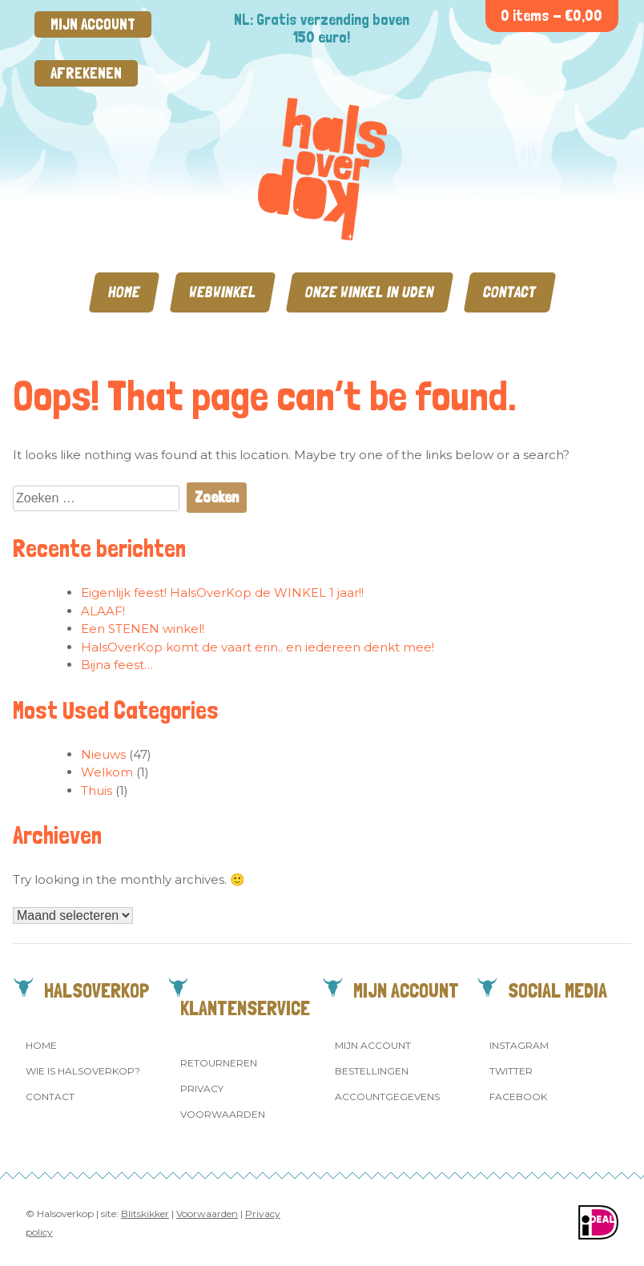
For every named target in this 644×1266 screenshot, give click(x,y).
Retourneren (218, 1063)
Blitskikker (145, 1214)
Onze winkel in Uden (370, 292)
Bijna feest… (117, 664)
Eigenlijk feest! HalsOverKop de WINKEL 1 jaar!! (222, 592)
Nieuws (103, 754)
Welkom (107, 772)
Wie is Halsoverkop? (83, 1071)
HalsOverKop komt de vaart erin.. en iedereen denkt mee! (257, 647)
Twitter (511, 1071)
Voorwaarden (222, 1114)
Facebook (518, 1097)
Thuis (96, 790)
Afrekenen (86, 73)
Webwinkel (222, 292)
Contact (509, 292)
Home (124, 292)
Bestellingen (372, 1071)
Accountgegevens (387, 1097)
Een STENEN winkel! (142, 628)
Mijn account (92, 24)
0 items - (551, 15)
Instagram (519, 1045)
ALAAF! (103, 611)
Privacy (201, 1089)
